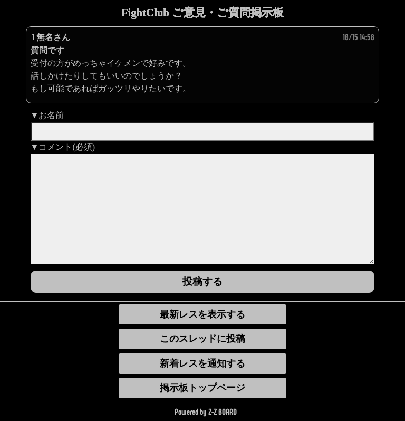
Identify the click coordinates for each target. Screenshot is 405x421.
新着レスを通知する (202, 363)
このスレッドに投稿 (202, 338)
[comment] (203, 209)
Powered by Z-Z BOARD (206, 411)
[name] (203, 131)
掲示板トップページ (202, 387)
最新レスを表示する (202, 314)
